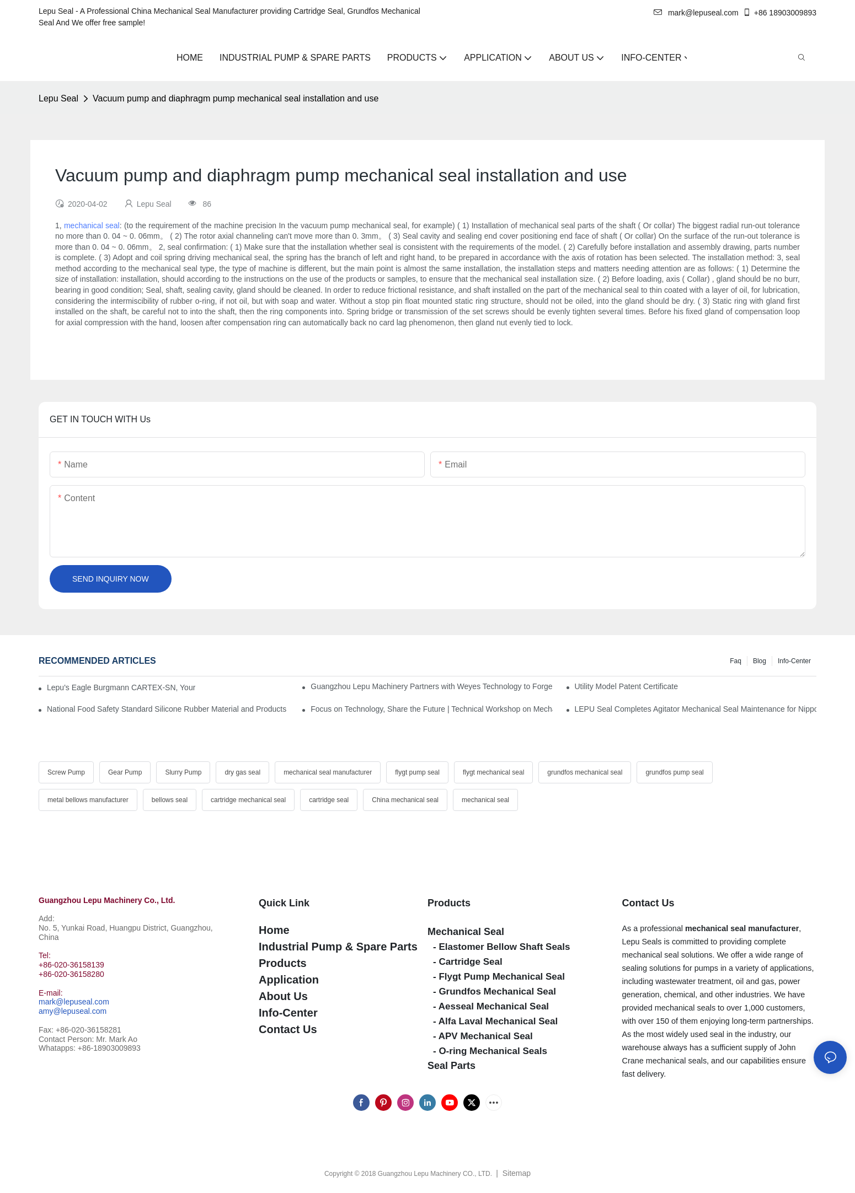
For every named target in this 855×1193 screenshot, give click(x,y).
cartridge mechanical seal (248, 800)
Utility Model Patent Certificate (626, 686)
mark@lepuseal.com (696, 12)
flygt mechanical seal (493, 772)
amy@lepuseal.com (72, 1011)
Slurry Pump (183, 772)
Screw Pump (66, 772)
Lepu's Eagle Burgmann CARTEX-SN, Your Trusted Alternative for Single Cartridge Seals (121, 687)
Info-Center (794, 661)
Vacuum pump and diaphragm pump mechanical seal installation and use (235, 98)
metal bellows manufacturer (88, 800)
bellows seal (170, 800)
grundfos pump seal (674, 772)
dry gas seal (242, 772)
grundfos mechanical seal (584, 772)
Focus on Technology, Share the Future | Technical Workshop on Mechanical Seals (431, 709)
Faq (735, 661)
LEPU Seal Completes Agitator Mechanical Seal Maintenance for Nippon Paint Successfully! (695, 709)
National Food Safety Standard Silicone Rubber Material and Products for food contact (167, 709)
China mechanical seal (405, 800)
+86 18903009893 (779, 12)
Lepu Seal (58, 98)
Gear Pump (125, 772)
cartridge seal (329, 800)
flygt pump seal (417, 772)
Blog (759, 661)
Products (449, 903)
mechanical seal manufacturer (328, 772)
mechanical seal (92, 225)
